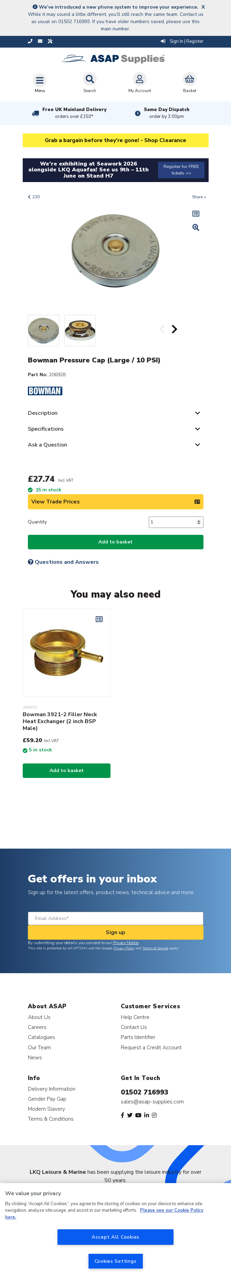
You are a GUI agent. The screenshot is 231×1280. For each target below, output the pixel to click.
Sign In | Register (182, 41)
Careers (37, 1027)
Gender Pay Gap (47, 1098)
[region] (115, 1231)
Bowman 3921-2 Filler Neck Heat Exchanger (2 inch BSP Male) (60, 721)
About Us (39, 1017)
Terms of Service (155, 948)
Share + (199, 197)
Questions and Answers (63, 562)
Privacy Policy (124, 948)
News (35, 1057)
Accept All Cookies (115, 1236)
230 (36, 197)
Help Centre (135, 1017)
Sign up (115, 932)
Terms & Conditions (51, 1118)
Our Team (39, 1047)
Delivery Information (51, 1088)
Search (90, 82)
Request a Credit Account (151, 1047)
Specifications (46, 429)
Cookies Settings (116, 1261)
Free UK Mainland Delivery (74, 113)
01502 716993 (144, 1092)
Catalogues (41, 1037)
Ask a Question (47, 445)
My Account (139, 82)
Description (42, 413)
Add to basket (115, 542)
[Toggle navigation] (40, 83)
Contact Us (134, 1027)
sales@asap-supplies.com (152, 1102)
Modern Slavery (46, 1108)
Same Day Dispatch (166, 113)
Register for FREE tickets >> (181, 169)
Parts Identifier (138, 1037)
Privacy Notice (125, 943)
